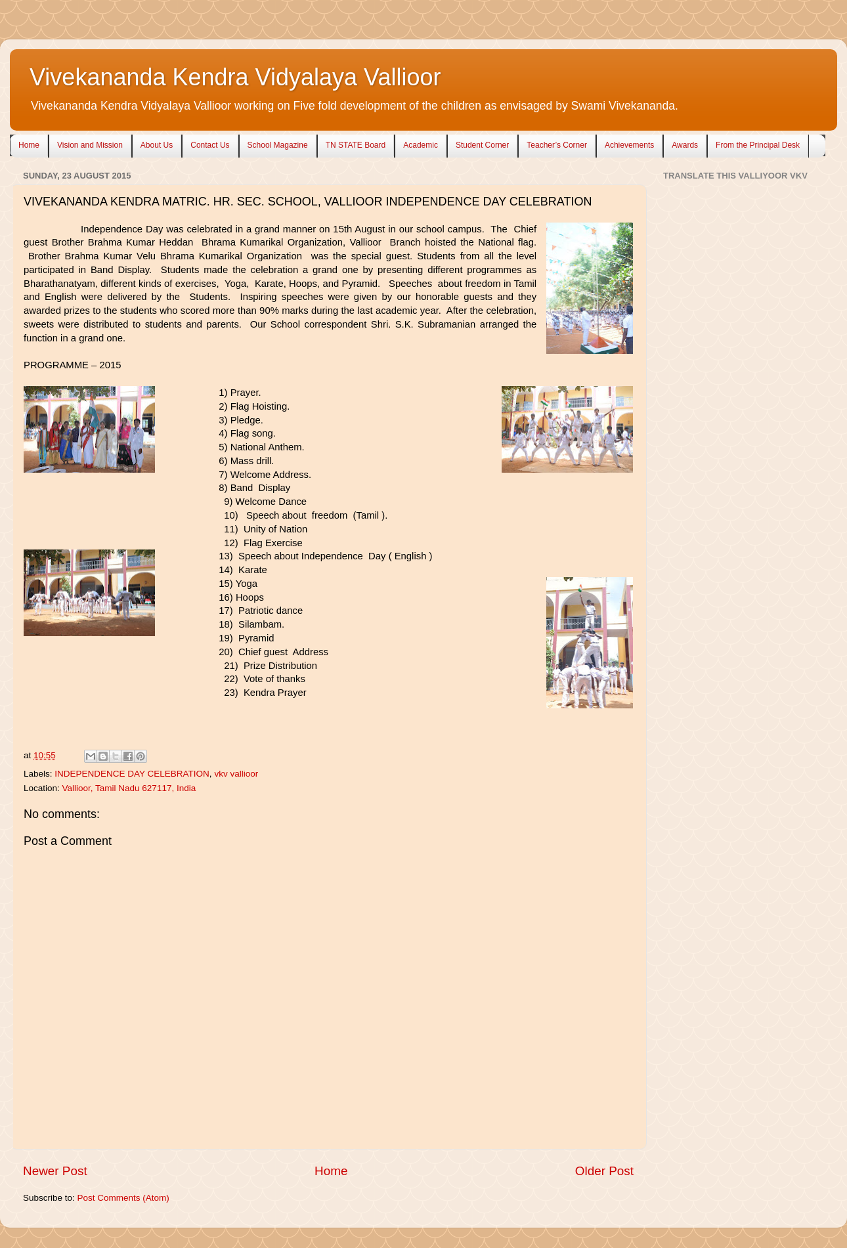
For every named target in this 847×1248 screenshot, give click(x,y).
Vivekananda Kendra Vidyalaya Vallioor (235, 77)
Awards (685, 145)
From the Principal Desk (758, 145)
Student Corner (482, 145)
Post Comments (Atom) (123, 1198)
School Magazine (278, 145)
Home (28, 145)
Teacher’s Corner (557, 145)
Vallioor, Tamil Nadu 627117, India (129, 788)
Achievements (629, 145)
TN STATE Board (356, 145)
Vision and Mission (90, 145)
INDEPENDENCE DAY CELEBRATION (131, 774)
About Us (157, 145)
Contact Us (209, 145)
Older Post (604, 1171)
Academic (420, 145)
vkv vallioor (236, 774)
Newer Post (55, 1171)
